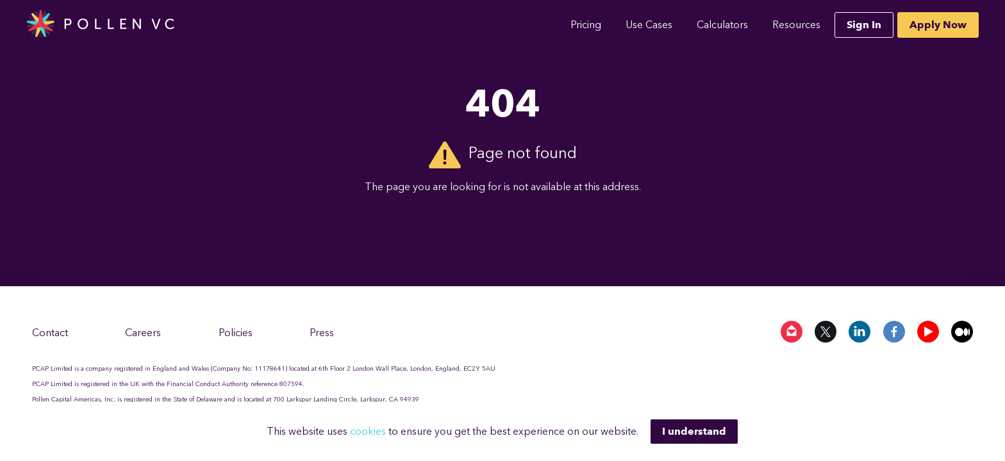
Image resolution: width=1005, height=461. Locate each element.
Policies (236, 333)
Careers (143, 333)
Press (322, 333)
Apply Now (938, 25)
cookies (369, 431)
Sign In (864, 25)
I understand (694, 431)
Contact (50, 333)
